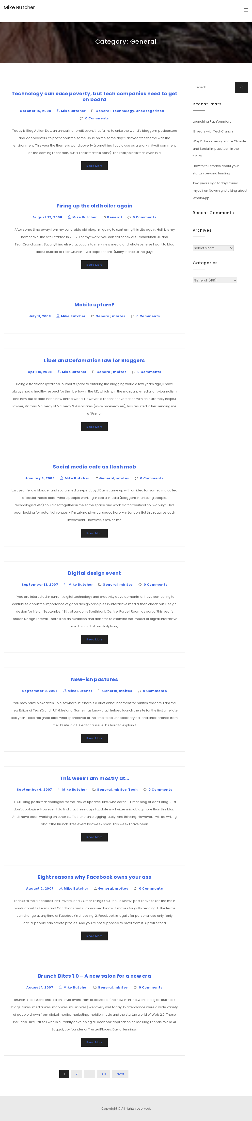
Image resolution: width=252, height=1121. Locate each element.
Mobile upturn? (94, 304)
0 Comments (97, 118)
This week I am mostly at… (94, 778)
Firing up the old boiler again (94, 205)
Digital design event (94, 573)
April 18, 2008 (40, 372)
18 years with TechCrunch (213, 131)
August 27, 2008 (47, 217)
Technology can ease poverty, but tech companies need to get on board (94, 96)
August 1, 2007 (39, 987)
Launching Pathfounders (212, 121)
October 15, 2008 (35, 111)
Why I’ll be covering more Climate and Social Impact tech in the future (219, 148)
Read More (94, 166)
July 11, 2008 (40, 316)
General (102, 111)
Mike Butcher (19, 7)
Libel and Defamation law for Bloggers (94, 360)
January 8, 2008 (39, 478)
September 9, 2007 (40, 691)
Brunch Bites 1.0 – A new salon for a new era (94, 975)
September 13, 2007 (40, 584)
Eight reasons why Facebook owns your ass (94, 877)
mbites (119, 316)
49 (103, 1074)
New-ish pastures (94, 679)
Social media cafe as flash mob (94, 466)
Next (120, 1074)
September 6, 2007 (34, 789)
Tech (133, 789)
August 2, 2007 (40, 888)
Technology (123, 111)
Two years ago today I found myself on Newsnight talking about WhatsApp (220, 190)
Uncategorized (150, 111)
